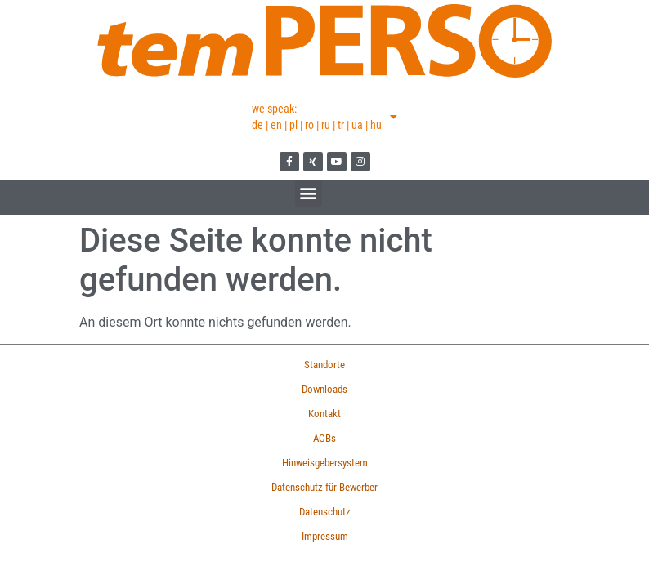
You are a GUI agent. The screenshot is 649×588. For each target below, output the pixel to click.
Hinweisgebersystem (325, 463)
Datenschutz (325, 512)
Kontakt (324, 414)
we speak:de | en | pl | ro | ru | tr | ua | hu (324, 116)
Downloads (324, 389)
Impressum (325, 536)
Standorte (324, 365)
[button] (308, 193)
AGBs (324, 438)
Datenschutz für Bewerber (324, 487)
